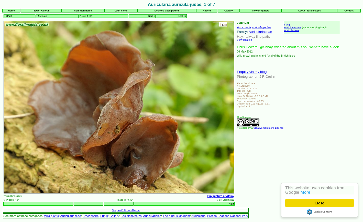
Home (11, 10)
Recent (207, 10)
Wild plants (51, 215)
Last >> (182, 16)
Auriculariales (291, 30)
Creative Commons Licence (269, 127)
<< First (8, 16)
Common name (83, 10)
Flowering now (260, 10)
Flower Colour (40, 10)
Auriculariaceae (260, 32)
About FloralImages (309, 10)
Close (319, 203)
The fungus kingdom (176, 215)
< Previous (41, 16)
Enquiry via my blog (252, 72)
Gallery (228, 10)
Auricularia (244, 27)
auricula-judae (261, 27)
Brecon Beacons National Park (227, 215)
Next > (151, 16)
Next (231, 203)
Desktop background (167, 10)
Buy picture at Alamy (220, 196)
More (306, 192)
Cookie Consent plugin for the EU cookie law (319, 212)
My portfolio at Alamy (126, 210)
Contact (349, 10)
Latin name (120, 10)
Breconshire (91, 215)
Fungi (287, 24)
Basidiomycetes (292, 27)
